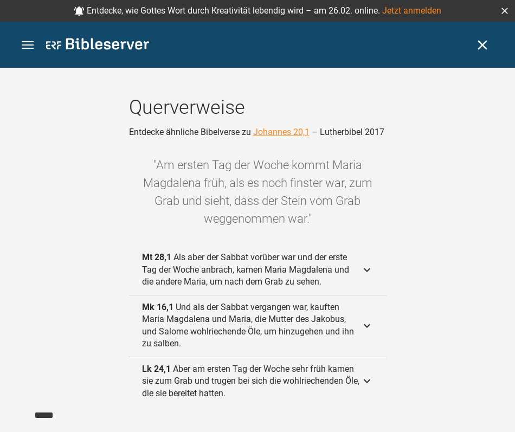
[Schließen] (482, 45)
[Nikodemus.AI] (25, 408)
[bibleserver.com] (97, 45)
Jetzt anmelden (411, 10)
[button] (504, 10)
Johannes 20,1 (281, 132)
